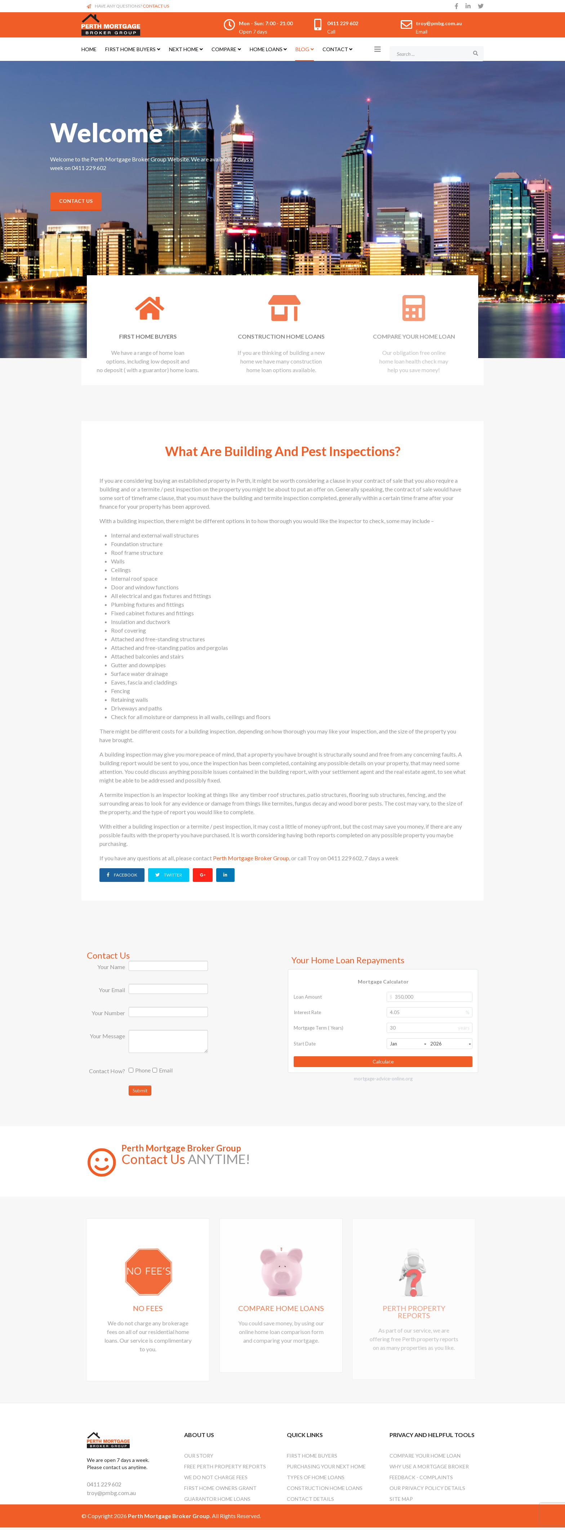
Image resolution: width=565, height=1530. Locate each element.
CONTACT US (156, 6)
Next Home (184, 49)
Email (162, 1069)
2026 (450, 1043)
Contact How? (107, 1070)
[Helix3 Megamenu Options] (377, 49)
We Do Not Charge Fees (216, 1480)
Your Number (108, 1012)
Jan (408, 1043)
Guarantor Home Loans (217, 1501)
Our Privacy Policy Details (427, 1490)
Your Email (112, 989)
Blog (302, 49)
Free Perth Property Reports (225, 1469)
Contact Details (310, 1501)
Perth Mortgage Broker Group (251, 858)
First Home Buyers (130, 49)
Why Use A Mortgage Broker (429, 1469)
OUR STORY (198, 1458)
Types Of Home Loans (315, 1480)
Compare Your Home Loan (425, 1458)
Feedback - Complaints (421, 1480)
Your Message (107, 1035)
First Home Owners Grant (220, 1490)
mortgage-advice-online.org (383, 1078)
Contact (335, 49)
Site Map (401, 1501)
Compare (224, 49)
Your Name (111, 966)
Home (89, 49)
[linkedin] (468, 6)
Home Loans (266, 49)
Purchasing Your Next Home (326, 1469)
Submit (140, 1090)
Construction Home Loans (324, 1490)
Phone (140, 1069)
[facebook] (456, 6)
